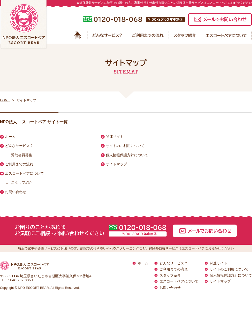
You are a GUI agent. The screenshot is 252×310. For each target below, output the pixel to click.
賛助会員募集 (21, 155)
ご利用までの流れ (19, 164)
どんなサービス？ (19, 146)
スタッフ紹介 (21, 182)
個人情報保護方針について (127, 155)
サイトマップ (116, 164)
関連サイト (114, 137)
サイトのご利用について (125, 146)
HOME (5, 100)
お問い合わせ (15, 192)
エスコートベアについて (24, 173)
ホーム (10, 137)
